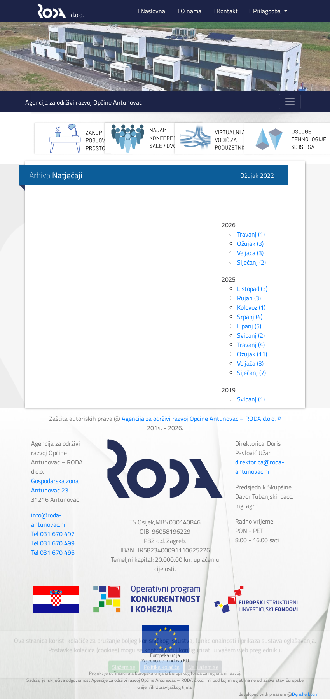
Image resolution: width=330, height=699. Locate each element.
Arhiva (55, 175)
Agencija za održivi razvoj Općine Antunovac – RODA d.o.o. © (201, 418)
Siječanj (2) (251, 262)
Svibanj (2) (251, 335)
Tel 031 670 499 (53, 543)
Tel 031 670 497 (53, 533)
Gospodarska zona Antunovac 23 (55, 485)
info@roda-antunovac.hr (48, 519)
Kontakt (225, 11)
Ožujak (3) (250, 243)
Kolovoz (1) (251, 307)
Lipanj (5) (249, 326)
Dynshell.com (305, 694)
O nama (189, 11)
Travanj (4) (251, 344)
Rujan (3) (249, 298)
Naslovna (151, 11)
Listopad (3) (252, 288)
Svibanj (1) (251, 399)
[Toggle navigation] (290, 101)
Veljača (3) (250, 253)
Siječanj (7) (251, 372)
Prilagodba (266, 11)
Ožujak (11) (252, 354)
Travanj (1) (251, 234)
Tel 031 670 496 (53, 552)
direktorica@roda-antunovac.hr (259, 466)
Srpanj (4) (249, 316)
